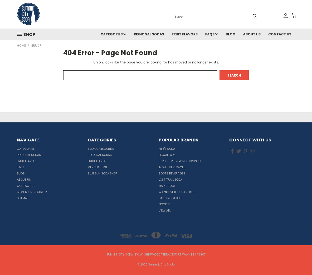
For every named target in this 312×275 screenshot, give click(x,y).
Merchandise (97, 167)
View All (165, 210)
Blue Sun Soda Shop (102, 173)
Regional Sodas (149, 34)
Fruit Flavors (185, 34)
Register (40, 192)
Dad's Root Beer (171, 198)
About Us (252, 34)
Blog (230, 34)
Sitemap (22, 198)
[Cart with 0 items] (294, 15)
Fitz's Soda (167, 149)
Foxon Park (167, 155)
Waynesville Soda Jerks (177, 192)
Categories (113, 34)
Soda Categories (101, 149)
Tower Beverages (172, 167)
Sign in (22, 192)
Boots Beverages (172, 173)
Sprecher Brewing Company (180, 161)
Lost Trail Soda (170, 180)
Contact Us (279, 34)
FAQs (211, 34)
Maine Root (167, 186)
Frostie (164, 204)
